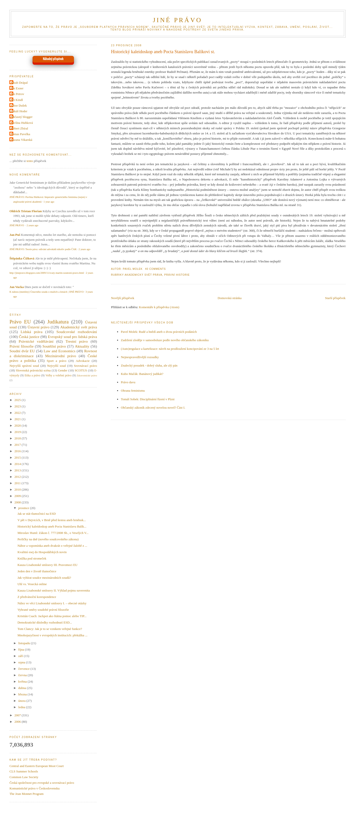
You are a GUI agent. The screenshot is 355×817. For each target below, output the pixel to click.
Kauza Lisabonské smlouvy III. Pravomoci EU (47, 565)
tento (30, 161)
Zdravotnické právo (87, 375)
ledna (22, 707)
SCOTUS (81, 370)
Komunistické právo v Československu (34, 788)
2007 (17, 715)
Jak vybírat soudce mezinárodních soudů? (44, 577)
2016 (17, 451)
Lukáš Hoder (19, 111)
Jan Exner (17, 88)
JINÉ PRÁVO (177, 20)
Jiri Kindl (17, 100)
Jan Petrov (17, 94)
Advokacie (82, 361)
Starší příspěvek (335, 298)
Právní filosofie (21, 346)
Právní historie (177, 274)
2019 (17, 432)
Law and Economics (59, 351)
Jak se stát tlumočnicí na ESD (37, 513)
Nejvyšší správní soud (24, 366)
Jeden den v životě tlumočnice (37, 571)
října (21, 649)
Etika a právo (32, 375)
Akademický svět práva (143, 274)
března (23, 694)
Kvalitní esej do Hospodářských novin (42, 552)
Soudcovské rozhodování (76, 332)
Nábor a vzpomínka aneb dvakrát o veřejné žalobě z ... (52, 545)
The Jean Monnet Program (26, 794)
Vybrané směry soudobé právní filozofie (43, 609)
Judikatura (58, 321)
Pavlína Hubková (22, 123)
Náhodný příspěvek (53, 59)
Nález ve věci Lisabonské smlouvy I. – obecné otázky (52, 603)
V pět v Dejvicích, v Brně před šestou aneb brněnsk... (52, 520)
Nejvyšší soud (56, 366)
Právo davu (128, 382)
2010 (17, 489)
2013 (17, 470)
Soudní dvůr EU (22, 351)
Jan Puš (14, 235)
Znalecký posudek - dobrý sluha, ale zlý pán (149, 365)
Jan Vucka (16, 287)
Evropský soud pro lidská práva (72, 337)
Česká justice (29, 337)
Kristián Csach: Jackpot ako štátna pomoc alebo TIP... (52, 616)
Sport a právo (57, 361)
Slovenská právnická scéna (33, 370)
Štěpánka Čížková (21, 258)
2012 (17, 477)
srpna (22, 662)
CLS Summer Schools (23, 771)
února (22, 701)
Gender (62, 370)
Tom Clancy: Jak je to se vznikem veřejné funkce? (50, 629)
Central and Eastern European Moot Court (36, 766)
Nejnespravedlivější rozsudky (140, 357)
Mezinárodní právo (60, 356)
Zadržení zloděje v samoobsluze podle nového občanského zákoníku (165, 340)
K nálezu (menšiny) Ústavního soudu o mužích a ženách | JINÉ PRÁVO (46, 291)
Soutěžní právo (54, 346)
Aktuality (82, 346)
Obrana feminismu (133, 390)
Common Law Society (23, 777)
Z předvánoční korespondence (37, 597)
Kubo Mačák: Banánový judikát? (142, 374)
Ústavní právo (39, 327)
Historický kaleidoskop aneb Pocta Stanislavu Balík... (52, 526)
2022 (17, 413)
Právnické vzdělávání (36, 341)
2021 (17, 419)
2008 (17, 502)
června (23, 675)
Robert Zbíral (19, 128)
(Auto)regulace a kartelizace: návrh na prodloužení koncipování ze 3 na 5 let (170, 349)
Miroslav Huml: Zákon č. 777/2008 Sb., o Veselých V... (53, 533)
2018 (17, 438)
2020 (17, 425)
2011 (17, 483)
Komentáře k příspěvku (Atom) (159, 307)
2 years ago (32, 225)
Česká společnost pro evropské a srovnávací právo (41, 783)
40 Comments (155, 269)
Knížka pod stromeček (32, 558)
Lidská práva (31, 332)
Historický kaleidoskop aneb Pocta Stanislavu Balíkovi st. (163, 51)
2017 (17, 445)
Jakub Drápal (19, 82)
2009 (17, 496)
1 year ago (49, 201)
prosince (24, 508)
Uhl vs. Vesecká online (32, 584)
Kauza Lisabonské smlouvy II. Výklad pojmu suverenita (54, 590)
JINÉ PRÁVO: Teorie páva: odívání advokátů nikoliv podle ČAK (43, 249)
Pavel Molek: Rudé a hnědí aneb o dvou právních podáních (159, 332)
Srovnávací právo (85, 366)
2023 (17, 406)
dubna (22, 688)
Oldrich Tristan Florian (25, 211)
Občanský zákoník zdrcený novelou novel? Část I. (153, 407)
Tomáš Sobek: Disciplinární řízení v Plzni (148, 399)
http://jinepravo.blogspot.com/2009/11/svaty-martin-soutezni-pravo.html (46, 273)
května (23, 681)
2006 (17, 721)
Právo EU (20, 321)
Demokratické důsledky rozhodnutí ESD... (45, 622)
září (21, 656)
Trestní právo (77, 341)
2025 (17, 400)
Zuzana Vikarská (21, 140)
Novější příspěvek (122, 298)
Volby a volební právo (58, 375)
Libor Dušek (19, 105)
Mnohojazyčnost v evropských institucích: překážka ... (53, 635)
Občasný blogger (21, 117)
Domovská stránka (230, 298)
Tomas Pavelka (20, 134)
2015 (17, 457)
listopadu (24, 643)
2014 (17, 464)
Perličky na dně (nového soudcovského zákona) (48, 539)
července (24, 669)
